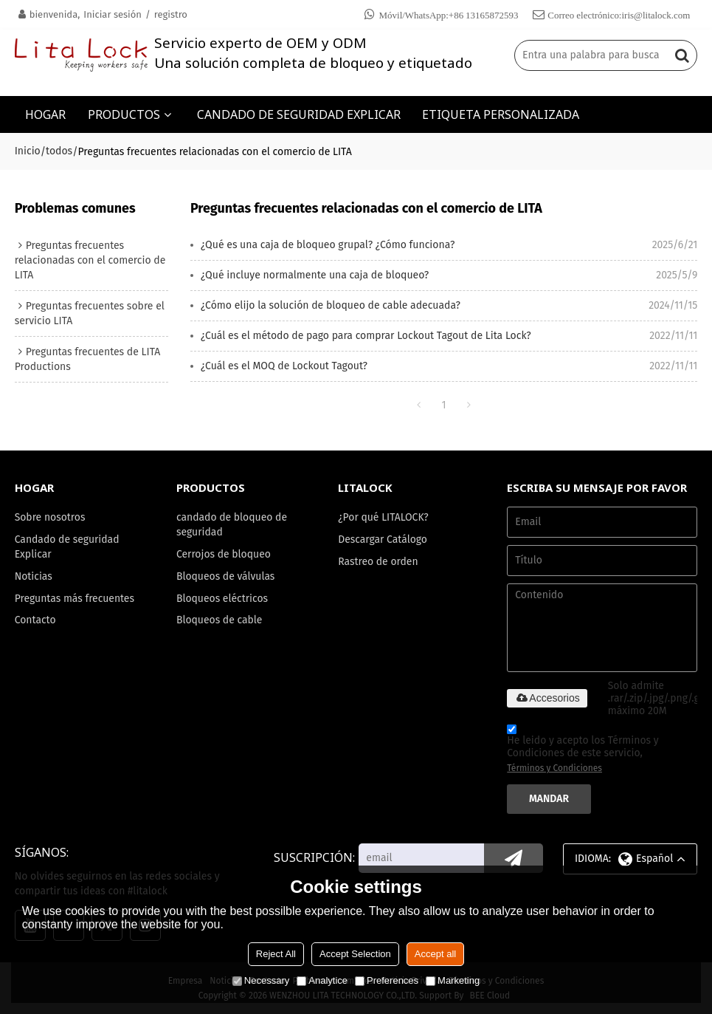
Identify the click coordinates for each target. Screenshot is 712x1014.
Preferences (386, 980)
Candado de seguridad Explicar (67, 547)
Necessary (260, 980)
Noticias (33, 576)
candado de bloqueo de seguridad (231, 524)
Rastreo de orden (378, 561)
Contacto (35, 620)
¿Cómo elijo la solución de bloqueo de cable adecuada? (330, 305)
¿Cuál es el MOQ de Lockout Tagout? (284, 366)
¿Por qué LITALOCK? (383, 517)
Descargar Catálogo (382, 539)
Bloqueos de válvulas (225, 576)
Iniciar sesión (112, 14)
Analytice (322, 980)
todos (59, 151)
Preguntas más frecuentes (74, 598)
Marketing (453, 980)
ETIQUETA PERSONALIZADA (500, 114)
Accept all (435, 953)
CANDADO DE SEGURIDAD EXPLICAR (299, 114)
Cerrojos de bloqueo (223, 554)
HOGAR (45, 114)
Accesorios (546, 698)
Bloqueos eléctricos (222, 598)
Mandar (549, 798)
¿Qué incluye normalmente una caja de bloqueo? (315, 275)
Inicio (28, 151)
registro (170, 14)
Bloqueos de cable (219, 620)
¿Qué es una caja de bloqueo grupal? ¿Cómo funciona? (327, 245)
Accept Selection (355, 953)
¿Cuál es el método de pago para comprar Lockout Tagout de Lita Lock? (366, 335)
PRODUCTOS (124, 114)
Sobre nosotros (50, 517)
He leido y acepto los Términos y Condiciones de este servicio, (582, 750)
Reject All (276, 953)
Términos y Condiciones (554, 768)
